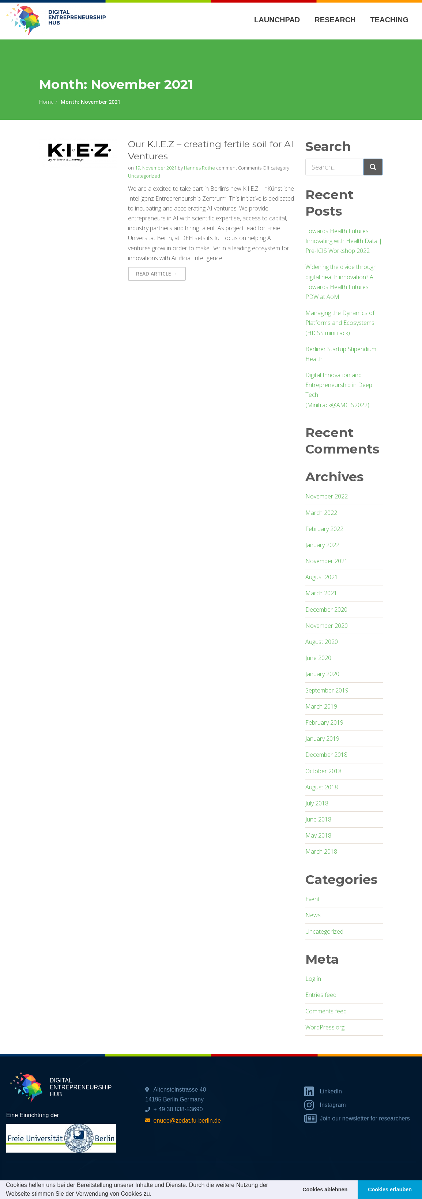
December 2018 (326, 755)
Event (312, 899)
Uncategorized (144, 175)
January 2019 (322, 739)
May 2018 (318, 835)
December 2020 (326, 610)
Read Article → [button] (157, 273)
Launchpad (277, 20)
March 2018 (321, 851)
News (313, 915)
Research (334, 20)
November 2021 (326, 561)
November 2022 (326, 496)
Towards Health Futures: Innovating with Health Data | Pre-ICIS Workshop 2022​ (343, 241)
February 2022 (324, 529)
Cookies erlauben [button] (390, 1189)
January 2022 (322, 545)
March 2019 (321, 706)
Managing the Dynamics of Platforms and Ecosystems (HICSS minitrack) (339, 323)
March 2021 (321, 593)
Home (46, 101)
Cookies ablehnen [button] (324, 1189)
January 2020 (322, 674)
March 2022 (321, 513)
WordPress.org (324, 1027)
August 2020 (321, 642)
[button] (154, 1195)
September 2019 (326, 690)
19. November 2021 (156, 167)
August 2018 (321, 787)
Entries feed (320, 995)
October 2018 (323, 771)
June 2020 (318, 658)
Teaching (389, 20)
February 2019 (324, 722)
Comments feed (326, 1011)
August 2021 (321, 577)
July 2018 (316, 803)
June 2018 (318, 819)
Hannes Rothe (199, 167)
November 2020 (326, 626)
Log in (313, 979)
